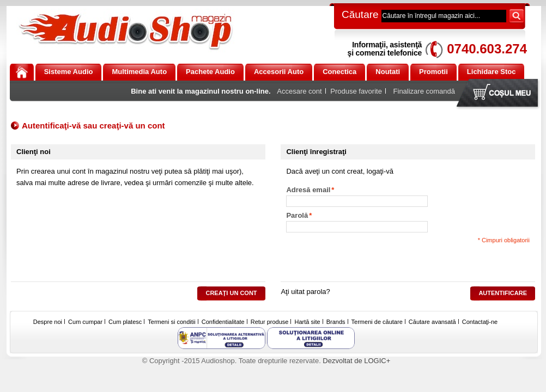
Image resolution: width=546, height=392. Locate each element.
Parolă (297, 215)
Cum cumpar (85, 321)
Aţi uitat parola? (305, 291)
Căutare (360, 14)
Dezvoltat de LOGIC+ (356, 361)
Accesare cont (299, 91)
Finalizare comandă (424, 91)
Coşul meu (499, 94)
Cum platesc (125, 321)
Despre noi (47, 321)
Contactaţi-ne (480, 321)
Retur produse (270, 321)
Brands (335, 321)
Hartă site (307, 321)
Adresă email (308, 190)
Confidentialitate (223, 321)
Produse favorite (356, 91)
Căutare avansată (432, 321)
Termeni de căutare (377, 321)
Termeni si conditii (171, 321)
